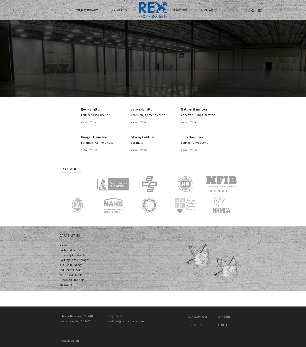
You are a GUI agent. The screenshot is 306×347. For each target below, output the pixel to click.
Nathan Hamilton (194, 109)
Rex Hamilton (91, 109)
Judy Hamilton (192, 137)
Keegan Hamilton (94, 137)
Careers (224, 316)
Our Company (197, 316)
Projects (195, 325)
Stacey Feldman (143, 137)
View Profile (89, 122)
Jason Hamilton (142, 109)
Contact (224, 325)
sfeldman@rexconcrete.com (125, 321)
